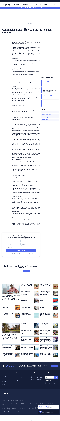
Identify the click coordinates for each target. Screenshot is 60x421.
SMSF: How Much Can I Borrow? (36, 379)
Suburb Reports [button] (16, 4)
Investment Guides (19, 377)
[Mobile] (13, 244)
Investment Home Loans (32, 7)
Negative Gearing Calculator (35, 376)
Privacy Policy (17, 400)
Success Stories (4, 377)
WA (49, 382)
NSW (46, 382)
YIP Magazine (4, 381)
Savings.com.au (15, 411)
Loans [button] (40, 4)
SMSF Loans (40, 7)
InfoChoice (19, 411)
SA (49, 383)
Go (56, 377)
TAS (54, 383)
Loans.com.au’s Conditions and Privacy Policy (27, 253)
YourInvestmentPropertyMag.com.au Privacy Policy (15, 253)
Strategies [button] (34, 4)
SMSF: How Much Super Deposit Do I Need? (37, 378)
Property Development (20, 380)
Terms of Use (21, 400)
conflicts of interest (52, 403)
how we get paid (4, 404)
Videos (54, 4)
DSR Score (3, 384)
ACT (54, 382)
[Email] (21, 247)
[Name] (13, 241)
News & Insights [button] (25, 4)
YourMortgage (24, 411)
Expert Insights (4, 376)
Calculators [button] (47, 4)
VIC (45, 383)
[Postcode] (28, 244)
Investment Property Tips (20, 376)
